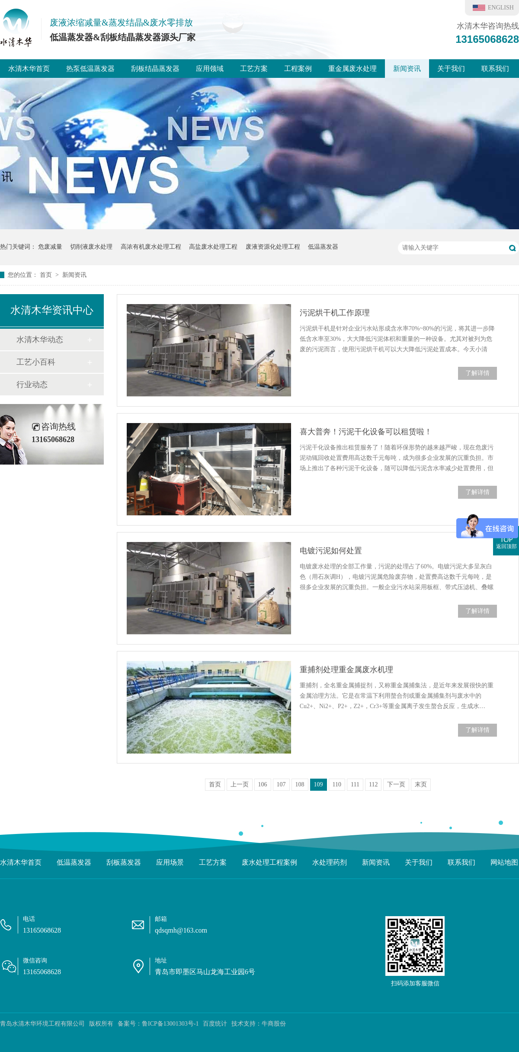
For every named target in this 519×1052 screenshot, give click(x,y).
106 (262, 784)
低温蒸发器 (323, 247)
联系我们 (495, 68)
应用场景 (170, 862)
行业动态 (32, 384)
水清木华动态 (39, 339)
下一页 (396, 784)
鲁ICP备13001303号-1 (170, 1023)
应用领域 (210, 68)
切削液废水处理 (91, 247)
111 (355, 784)
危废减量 (50, 247)
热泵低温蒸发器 (90, 68)
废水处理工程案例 (269, 862)
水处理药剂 (329, 862)
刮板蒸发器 (123, 862)
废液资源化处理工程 (273, 247)
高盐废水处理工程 (213, 247)
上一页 (240, 784)
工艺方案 (254, 68)
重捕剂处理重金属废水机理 (346, 669)
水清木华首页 (29, 68)
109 (318, 784)
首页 (47, 275)
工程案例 (298, 68)
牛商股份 (274, 1023)
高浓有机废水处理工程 (151, 247)
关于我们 (451, 68)
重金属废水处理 (352, 68)
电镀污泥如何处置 (331, 550)
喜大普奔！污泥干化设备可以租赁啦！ (366, 431)
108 (299, 784)
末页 (421, 784)
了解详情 (477, 373)
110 (337, 784)
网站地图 (504, 862)
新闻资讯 (407, 68)
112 (373, 784)
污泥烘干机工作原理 (335, 312)
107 (281, 784)
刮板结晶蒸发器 (155, 68)
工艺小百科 (35, 362)
